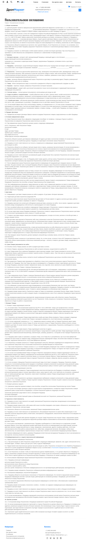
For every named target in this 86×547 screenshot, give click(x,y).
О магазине (45, 2)
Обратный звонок (43, 12)
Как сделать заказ (57, 2)
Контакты (78, 2)
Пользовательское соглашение (15, 536)
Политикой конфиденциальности (61, 447)
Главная (35, 2)
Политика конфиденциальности (15, 538)
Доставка (69, 2)
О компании (9, 534)
